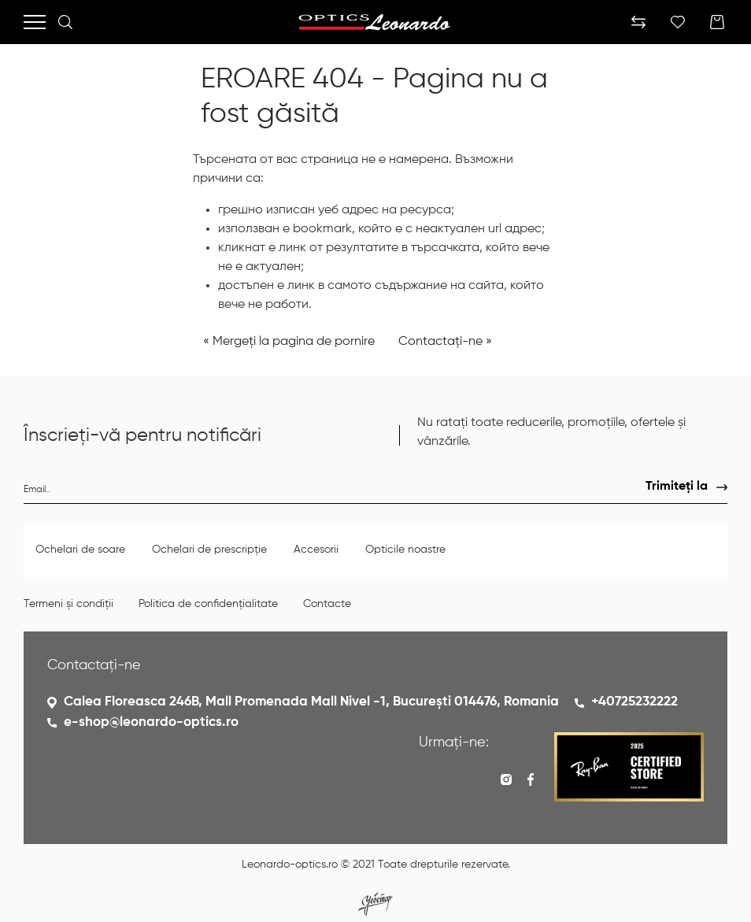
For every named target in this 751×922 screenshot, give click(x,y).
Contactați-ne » (445, 341)
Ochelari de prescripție (211, 549)
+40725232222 (634, 702)
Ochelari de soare (81, 549)
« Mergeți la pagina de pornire (289, 341)
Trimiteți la (677, 486)
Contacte (327, 603)
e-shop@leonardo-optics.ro (151, 722)
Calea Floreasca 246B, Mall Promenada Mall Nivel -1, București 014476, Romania (311, 702)
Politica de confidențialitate (208, 603)
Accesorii (318, 549)
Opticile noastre (405, 549)
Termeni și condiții (68, 603)
